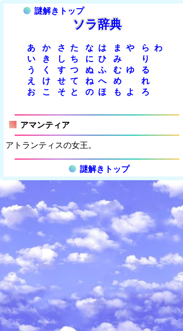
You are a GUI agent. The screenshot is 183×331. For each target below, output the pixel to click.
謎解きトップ (53, 11)
